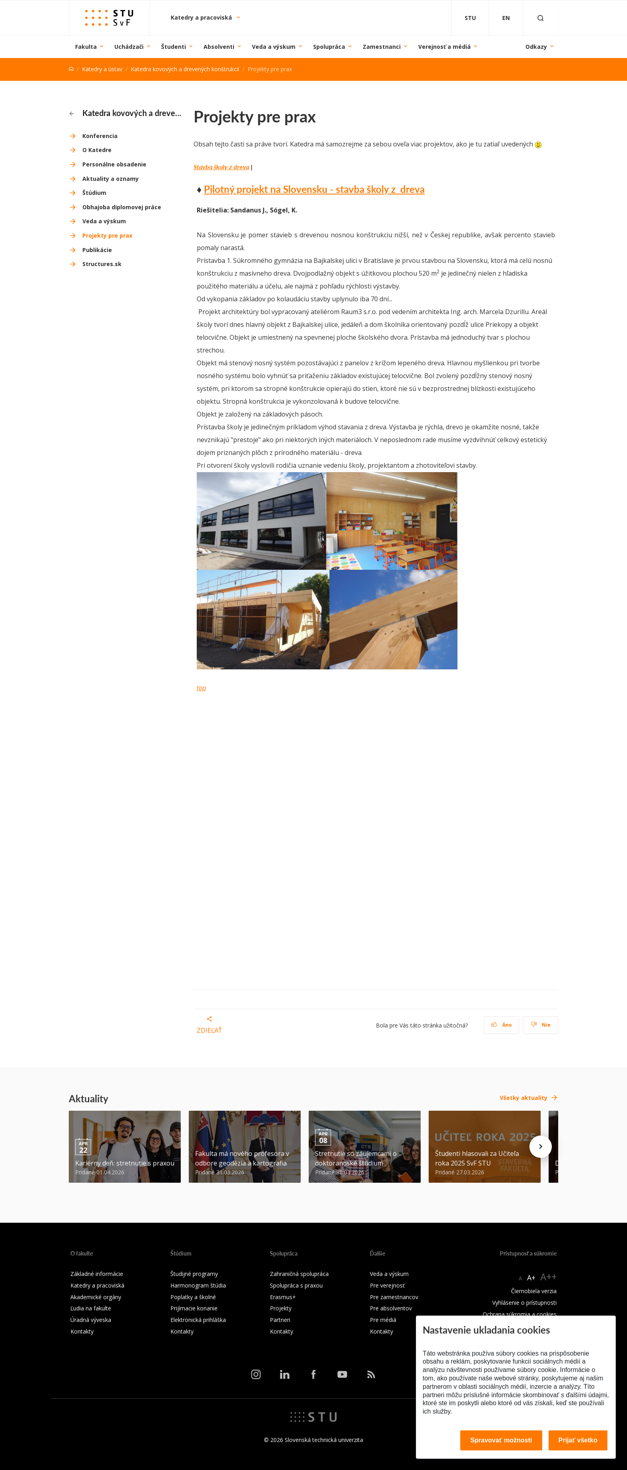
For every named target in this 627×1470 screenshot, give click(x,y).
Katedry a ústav (102, 69)
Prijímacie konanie (194, 1308)
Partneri (280, 1320)
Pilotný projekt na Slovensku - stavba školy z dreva (314, 189)
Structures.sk (102, 264)
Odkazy (536, 46)
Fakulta (86, 46)
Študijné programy (194, 1274)
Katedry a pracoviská (202, 17)
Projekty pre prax (107, 235)
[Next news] (540, 1147)
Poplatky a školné (193, 1297)
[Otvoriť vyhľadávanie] (540, 17)
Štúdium (94, 192)
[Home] (71, 69)
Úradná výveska (90, 1320)
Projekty (281, 1308)
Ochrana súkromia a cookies (520, 1314)
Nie (541, 1024)
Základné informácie (96, 1274)
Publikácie (97, 250)
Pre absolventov (391, 1308)
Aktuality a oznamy (110, 178)
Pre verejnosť (387, 1285)
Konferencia (100, 136)
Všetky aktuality (523, 1097)
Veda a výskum (274, 46)
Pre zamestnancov (394, 1297)
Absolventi (219, 46)
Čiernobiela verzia (534, 1291)
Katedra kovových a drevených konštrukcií (185, 69)
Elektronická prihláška (198, 1320)
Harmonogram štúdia (198, 1285)
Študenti (173, 46)
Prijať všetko (578, 1440)
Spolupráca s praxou (296, 1285)
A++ (548, 1276)
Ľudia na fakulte (90, 1308)
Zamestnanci (382, 46)
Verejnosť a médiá (444, 46)
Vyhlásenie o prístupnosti (524, 1302)
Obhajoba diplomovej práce (121, 207)
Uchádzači (129, 46)
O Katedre (97, 150)
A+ (531, 1277)
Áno (501, 1024)
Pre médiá (383, 1320)
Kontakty (82, 1331)
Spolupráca (329, 46)
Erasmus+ (283, 1297)
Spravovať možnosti (501, 1440)
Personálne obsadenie (114, 164)
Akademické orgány (95, 1297)
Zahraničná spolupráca (299, 1274)
